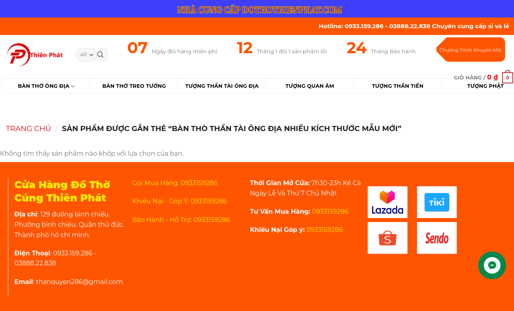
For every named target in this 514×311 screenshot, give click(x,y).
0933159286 (329, 211)
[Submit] (100, 55)
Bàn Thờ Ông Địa (46, 86)
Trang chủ (28, 128)
